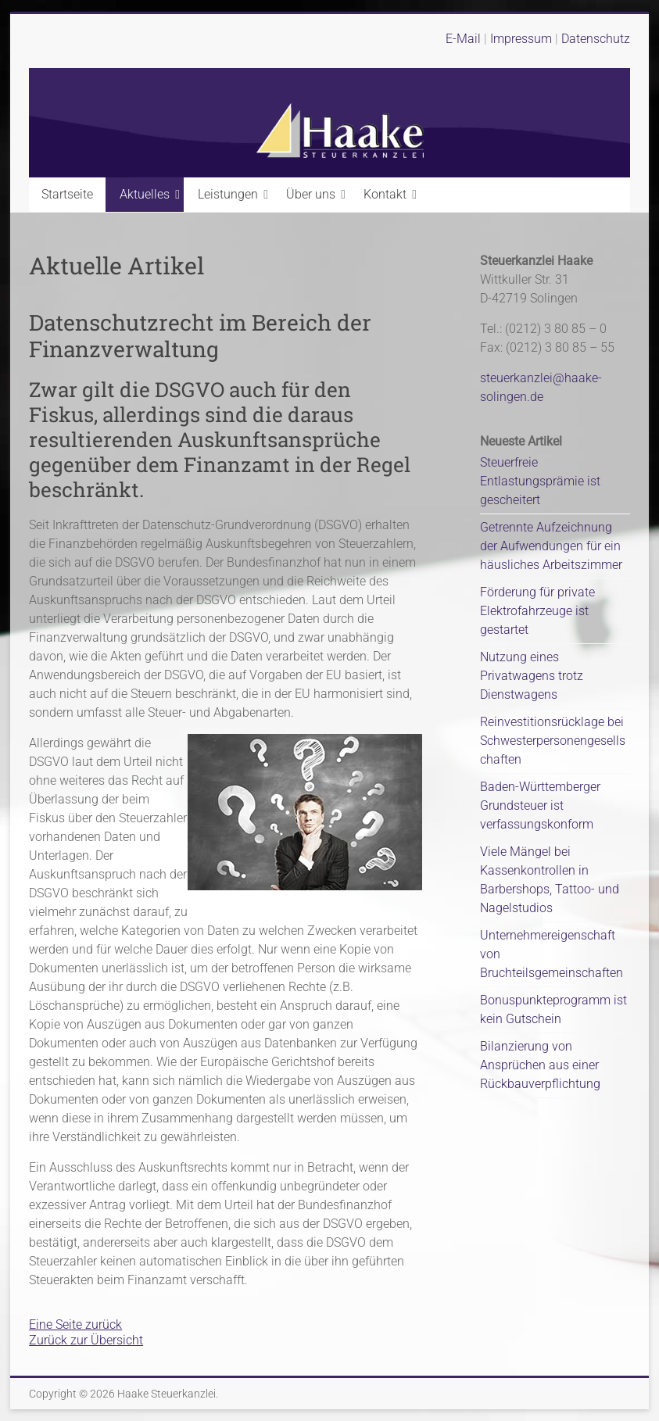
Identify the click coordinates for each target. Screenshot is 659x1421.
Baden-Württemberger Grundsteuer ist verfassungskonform (540, 805)
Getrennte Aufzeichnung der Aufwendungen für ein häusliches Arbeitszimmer (551, 546)
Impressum (522, 38)
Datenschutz (595, 38)
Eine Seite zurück (75, 1324)
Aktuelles (145, 194)
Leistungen (228, 194)
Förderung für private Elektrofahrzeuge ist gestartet (537, 611)
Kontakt (385, 194)
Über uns (310, 194)
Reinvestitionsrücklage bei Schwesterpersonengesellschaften (552, 740)
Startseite (67, 194)
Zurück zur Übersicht (86, 1340)
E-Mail (463, 38)
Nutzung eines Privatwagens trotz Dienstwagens (531, 676)
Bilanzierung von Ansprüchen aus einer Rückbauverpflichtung (540, 1065)
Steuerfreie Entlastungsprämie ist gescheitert (540, 481)
